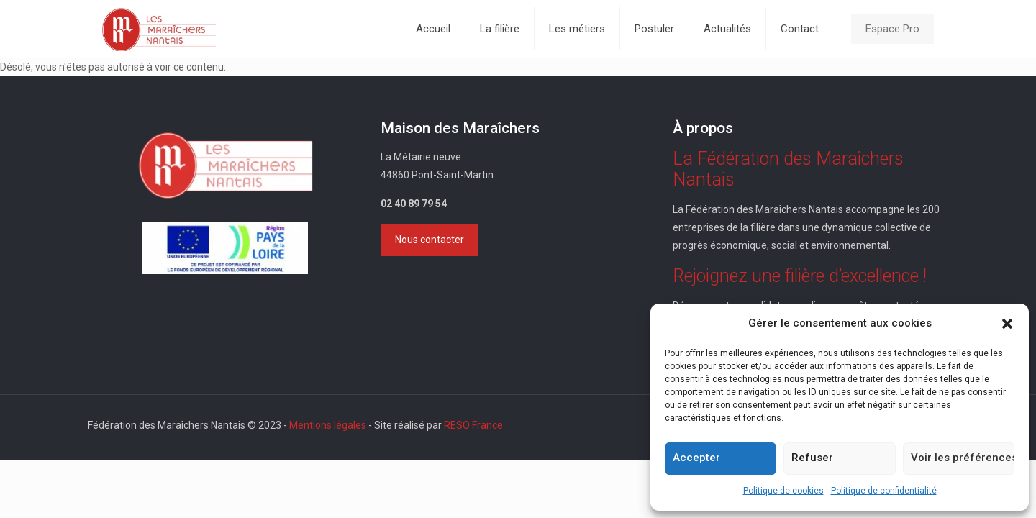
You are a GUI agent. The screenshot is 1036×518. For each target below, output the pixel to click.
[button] (1007, 324)
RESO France (473, 425)
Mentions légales (327, 425)
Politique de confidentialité (884, 491)
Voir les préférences (962, 457)
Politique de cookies (783, 491)
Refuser (812, 457)
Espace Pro (892, 28)
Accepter (696, 457)
